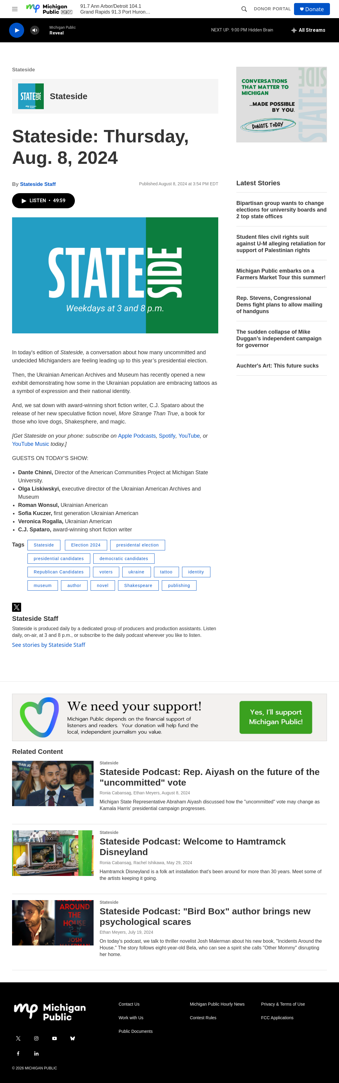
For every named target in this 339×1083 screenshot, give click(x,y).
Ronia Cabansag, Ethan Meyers (129, 792)
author (74, 585)
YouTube (189, 436)
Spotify (167, 436)
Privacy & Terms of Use (283, 1004)
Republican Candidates (59, 571)
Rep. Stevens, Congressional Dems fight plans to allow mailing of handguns (279, 304)
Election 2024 (86, 545)
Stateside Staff (38, 184)
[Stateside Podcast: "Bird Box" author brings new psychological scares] (53, 922)
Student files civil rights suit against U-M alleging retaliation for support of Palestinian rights (280, 243)
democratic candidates (124, 558)
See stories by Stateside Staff (48, 644)
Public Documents (136, 1031)
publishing (179, 585)
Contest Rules (203, 1018)
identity (196, 571)
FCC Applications (277, 1018)
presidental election (138, 545)
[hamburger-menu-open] (15, 9)
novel (102, 585)
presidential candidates (59, 558)
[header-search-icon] (244, 9)
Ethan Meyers (113, 932)
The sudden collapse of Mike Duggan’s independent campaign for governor (278, 338)
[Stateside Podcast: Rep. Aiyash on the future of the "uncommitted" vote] (53, 783)
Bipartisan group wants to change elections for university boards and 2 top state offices (281, 209)
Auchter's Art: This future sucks (277, 366)
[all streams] (308, 30)
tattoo (166, 571)
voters (106, 571)
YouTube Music (30, 444)
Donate (314, 9)
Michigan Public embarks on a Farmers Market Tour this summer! (281, 274)
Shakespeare (138, 585)
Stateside (23, 70)
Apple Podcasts (137, 436)
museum (43, 585)
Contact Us (129, 1004)
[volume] (35, 30)
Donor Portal (272, 8)
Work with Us (131, 1018)
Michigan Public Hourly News (217, 1004)
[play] (16, 30)
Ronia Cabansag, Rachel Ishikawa (132, 862)
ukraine (137, 571)
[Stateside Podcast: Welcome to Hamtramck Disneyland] (53, 853)
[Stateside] (31, 96)
